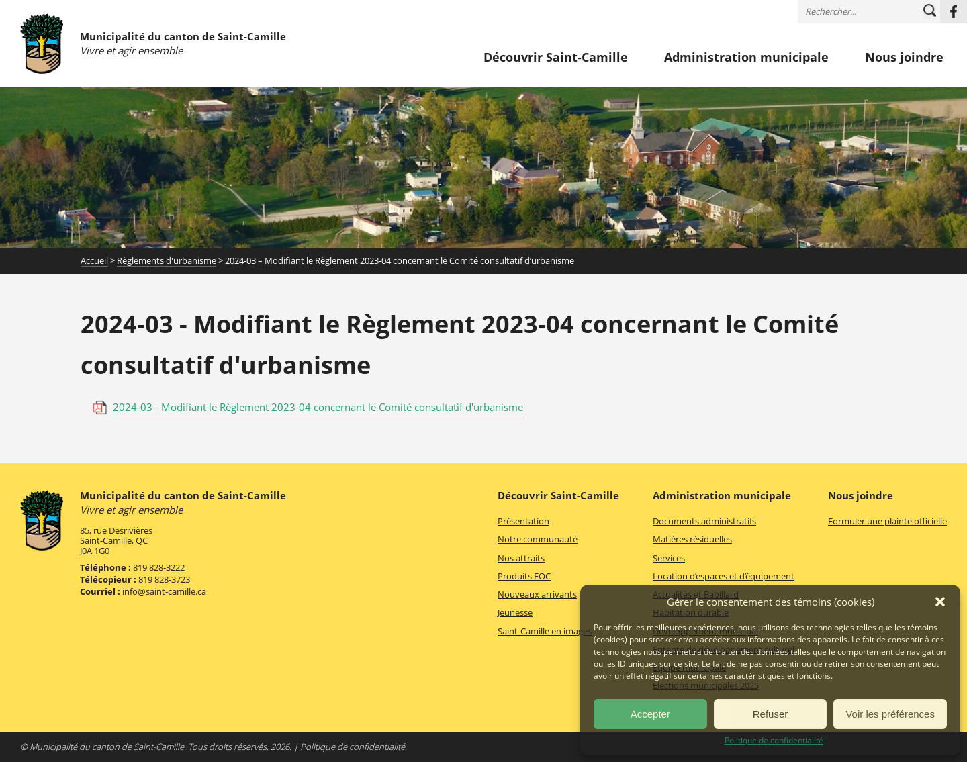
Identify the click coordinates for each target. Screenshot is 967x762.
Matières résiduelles (692, 539)
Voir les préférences (890, 714)
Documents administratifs (704, 521)
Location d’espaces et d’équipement (723, 576)
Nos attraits (521, 558)
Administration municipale (746, 57)
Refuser (770, 714)
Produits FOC (524, 576)
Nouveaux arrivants (537, 594)
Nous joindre (904, 57)
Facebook (953, 11)
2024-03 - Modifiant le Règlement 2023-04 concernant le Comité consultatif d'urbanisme (318, 407)
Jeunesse (515, 612)
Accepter (650, 714)
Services (669, 558)
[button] (940, 601)
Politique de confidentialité (774, 740)
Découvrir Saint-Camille (555, 57)
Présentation (523, 521)
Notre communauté (538, 539)
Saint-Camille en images (545, 631)
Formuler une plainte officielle (887, 521)
